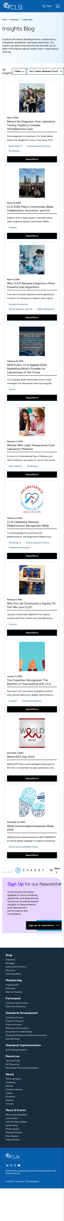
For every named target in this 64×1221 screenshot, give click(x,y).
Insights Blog (11, 1125)
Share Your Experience (16, 1006)
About (10, 1074)
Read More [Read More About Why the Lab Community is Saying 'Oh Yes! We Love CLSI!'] (32, 632)
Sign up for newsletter (44, 925)
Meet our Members (14, 992)
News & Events (16, 1110)
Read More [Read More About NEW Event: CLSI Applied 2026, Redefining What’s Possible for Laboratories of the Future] (32, 397)
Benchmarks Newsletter (16, 1115)
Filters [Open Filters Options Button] (18, 71)
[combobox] (45, 71)
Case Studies (12, 1118)
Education (10, 970)
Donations (10, 1096)
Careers (9, 1093)
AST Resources (12, 1064)
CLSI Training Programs (16, 1050)
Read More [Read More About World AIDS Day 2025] (32, 778)
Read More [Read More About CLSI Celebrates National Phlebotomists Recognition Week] (32, 556)
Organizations (12, 985)
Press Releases (12, 1136)
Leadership (11, 1082)
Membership (14, 980)
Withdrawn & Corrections (17, 1028)
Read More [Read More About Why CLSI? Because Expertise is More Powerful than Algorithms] (32, 317)
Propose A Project (14, 1024)
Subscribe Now (13, 1139)
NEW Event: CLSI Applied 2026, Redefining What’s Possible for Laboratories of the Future (27, 368)
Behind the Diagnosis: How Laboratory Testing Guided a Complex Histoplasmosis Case (31, 125)
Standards (10, 959)
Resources (14, 20)
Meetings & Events (14, 1132)
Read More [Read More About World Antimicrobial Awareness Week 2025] (32, 855)
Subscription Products (16, 967)
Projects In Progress (15, 1021)
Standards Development (22, 1013)
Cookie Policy (20, 1181)
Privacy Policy (10, 1181)
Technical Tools (13, 1061)
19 (51, 870)
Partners (9, 1086)
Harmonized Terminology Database (22, 1068)
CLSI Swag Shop (13, 974)
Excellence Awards (14, 1089)
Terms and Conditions (32, 1181)
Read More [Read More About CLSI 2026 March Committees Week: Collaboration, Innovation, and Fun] (32, 235)
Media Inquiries (12, 1129)
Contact (9, 1104)
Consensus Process (14, 1017)
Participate (13, 998)
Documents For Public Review (19, 1032)
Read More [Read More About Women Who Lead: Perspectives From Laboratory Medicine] (32, 474)
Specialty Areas (13, 1039)
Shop (9, 955)
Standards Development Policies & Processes (26, 1035)
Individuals (10, 988)
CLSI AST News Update (16, 1122)
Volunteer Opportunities (17, 1003)
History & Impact (13, 1079)
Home (4, 20)
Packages (10, 963)
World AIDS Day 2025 (21, 756)
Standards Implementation (23, 1045)
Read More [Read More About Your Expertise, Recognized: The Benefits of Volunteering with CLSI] (32, 709)
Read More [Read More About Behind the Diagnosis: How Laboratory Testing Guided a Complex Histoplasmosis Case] (32, 159)
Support (9, 1100)
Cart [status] (49, 6)
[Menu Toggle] (58, 6)
